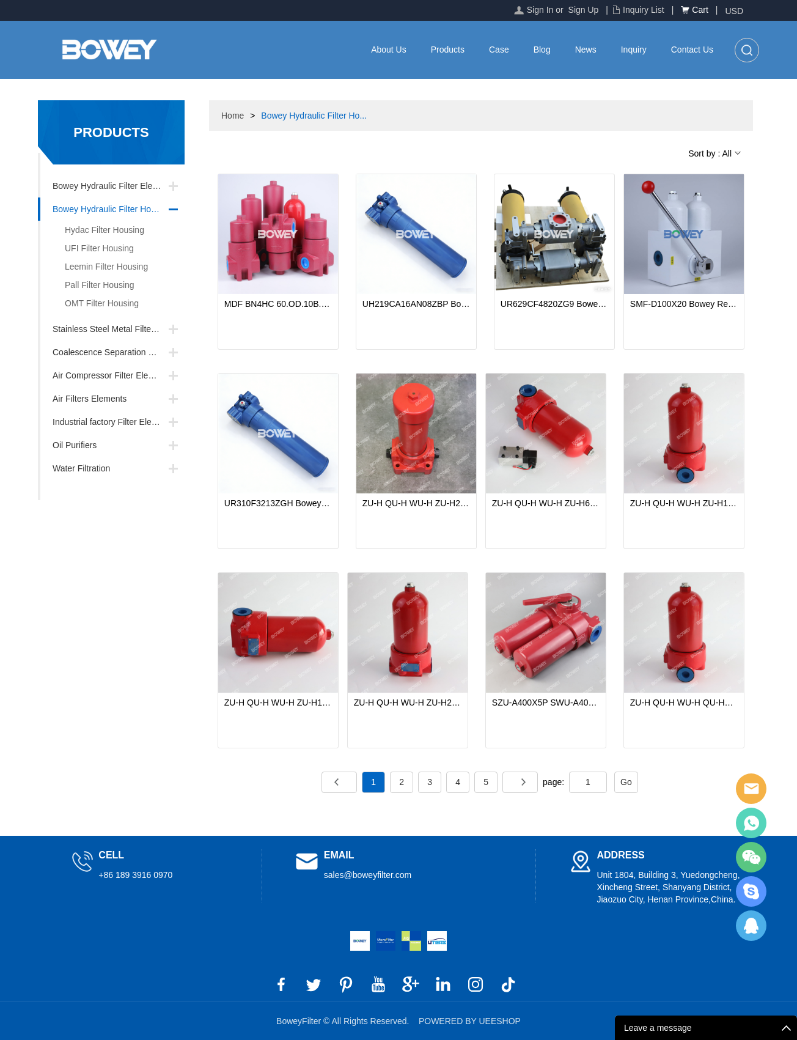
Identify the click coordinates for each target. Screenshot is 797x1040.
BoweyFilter (751, 788)
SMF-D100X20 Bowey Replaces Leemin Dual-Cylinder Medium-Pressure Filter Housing (684, 304)
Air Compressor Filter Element (110, 375)
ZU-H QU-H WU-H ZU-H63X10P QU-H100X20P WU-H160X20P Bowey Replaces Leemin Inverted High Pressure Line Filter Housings (546, 503)
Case (499, 49)
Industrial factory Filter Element (112, 422)
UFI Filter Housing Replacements (92, 250)
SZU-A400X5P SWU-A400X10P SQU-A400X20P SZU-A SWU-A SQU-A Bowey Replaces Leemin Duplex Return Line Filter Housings (546, 702)
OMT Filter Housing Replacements (94, 305)
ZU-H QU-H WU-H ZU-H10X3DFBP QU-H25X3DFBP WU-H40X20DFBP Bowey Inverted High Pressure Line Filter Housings (278, 702)
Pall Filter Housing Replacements (92, 287)
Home (232, 115)
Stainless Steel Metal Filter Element (119, 329)
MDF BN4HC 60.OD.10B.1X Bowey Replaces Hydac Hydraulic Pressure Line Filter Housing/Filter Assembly (278, 304)
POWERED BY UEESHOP (470, 1021)
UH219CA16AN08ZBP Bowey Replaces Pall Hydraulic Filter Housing (416, 304)
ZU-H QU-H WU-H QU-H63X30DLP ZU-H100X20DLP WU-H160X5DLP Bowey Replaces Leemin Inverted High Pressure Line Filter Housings (684, 702)
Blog (542, 49)
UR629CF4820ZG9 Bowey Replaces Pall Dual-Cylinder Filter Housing (554, 304)
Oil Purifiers (75, 445)
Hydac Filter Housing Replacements (97, 232)
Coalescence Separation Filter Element (119, 352)
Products (448, 49)
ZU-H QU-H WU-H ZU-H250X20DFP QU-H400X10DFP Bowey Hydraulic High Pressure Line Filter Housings (416, 503)
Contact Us (692, 49)
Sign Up (583, 10)
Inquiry (634, 49)
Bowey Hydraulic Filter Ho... (314, 115)
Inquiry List (643, 10)
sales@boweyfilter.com (367, 875)
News (586, 49)
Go (626, 782)
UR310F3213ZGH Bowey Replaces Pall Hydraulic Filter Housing (278, 503)
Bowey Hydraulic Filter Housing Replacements (119, 209)
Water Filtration (81, 468)
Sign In (540, 10)
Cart (700, 10)
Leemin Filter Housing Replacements (99, 269)
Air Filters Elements (90, 399)
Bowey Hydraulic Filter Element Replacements (119, 186)
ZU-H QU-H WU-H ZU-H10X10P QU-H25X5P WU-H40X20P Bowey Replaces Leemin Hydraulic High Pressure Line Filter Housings (684, 503)
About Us (388, 49)
